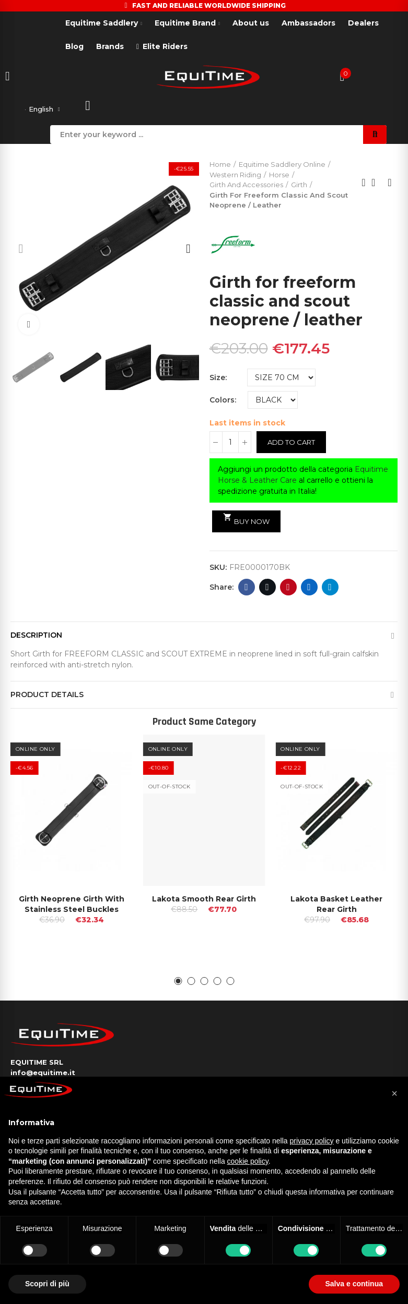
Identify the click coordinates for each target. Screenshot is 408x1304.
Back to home (376, 184)
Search (375, 136)
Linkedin (309, 589)
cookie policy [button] (248, 1161)
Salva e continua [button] (354, 1283)
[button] (20, 251)
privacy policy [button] (312, 1141)
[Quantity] (230, 444)
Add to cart (291, 444)
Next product (390, 184)
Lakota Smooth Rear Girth (204, 901)
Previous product (363, 184)
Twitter (267, 589)
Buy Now (246, 521)
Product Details (47, 696)
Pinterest (288, 589)
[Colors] (273, 402)
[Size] (281, 379)
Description (36, 637)
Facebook (246, 589)
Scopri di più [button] (47, 1283)
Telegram (330, 589)
